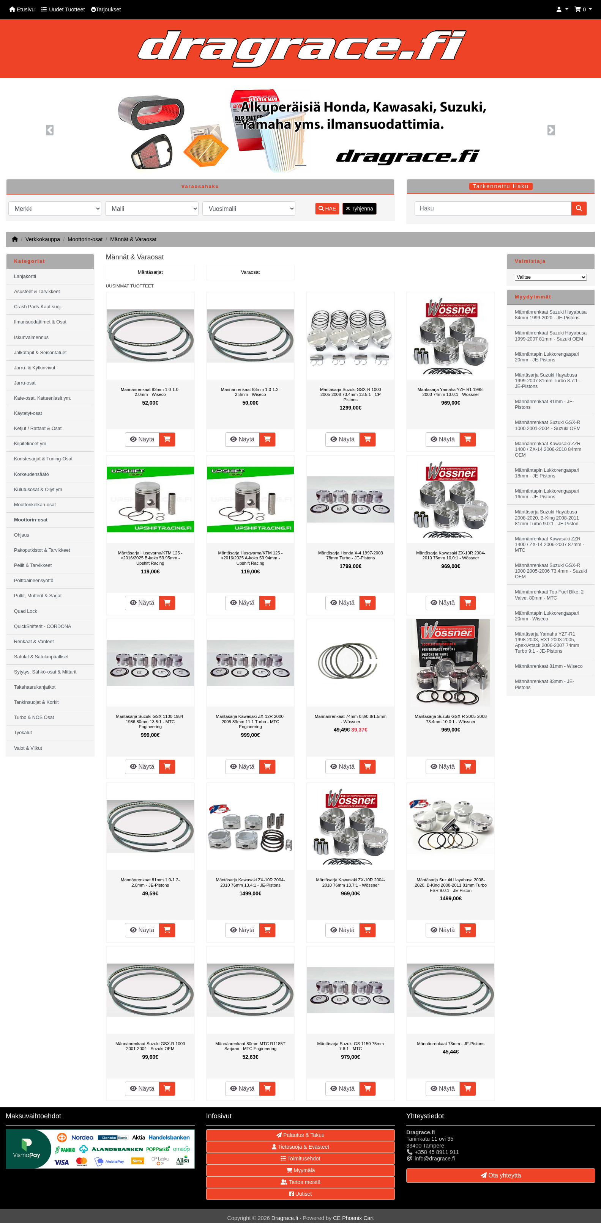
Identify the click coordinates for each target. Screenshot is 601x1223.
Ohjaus (21, 535)
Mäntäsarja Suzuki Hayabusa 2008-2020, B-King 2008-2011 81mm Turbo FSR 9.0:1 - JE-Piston (451, 885)
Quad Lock (25, 611)
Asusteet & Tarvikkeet (37, 291)
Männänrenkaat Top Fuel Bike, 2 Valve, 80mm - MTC (549, 594)
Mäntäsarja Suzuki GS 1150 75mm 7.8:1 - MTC (350, 1046)
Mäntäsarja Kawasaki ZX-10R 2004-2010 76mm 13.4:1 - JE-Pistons (250, 882)
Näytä (142, 439)
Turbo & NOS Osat (34, 717)
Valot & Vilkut (28, 748)
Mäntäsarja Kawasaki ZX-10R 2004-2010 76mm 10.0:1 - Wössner (450, 555)
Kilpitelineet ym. (30, 443)
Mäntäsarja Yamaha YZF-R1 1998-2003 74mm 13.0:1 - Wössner (451, 392)
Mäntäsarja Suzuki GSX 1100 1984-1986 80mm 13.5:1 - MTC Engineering (150, 721)
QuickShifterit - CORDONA (42, 626)
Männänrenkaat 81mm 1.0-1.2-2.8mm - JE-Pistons (150, 882)
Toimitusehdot (300, 1158)
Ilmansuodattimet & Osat (40, 322)
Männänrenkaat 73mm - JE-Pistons (450, 1043)
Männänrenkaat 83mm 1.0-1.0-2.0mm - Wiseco (150, 392)
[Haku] (493, 208)
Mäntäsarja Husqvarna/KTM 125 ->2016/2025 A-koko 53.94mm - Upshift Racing (250, 558)
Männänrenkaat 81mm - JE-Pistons (544, 404)
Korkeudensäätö (31, 474)
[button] (562, 9)
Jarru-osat (25, 383)
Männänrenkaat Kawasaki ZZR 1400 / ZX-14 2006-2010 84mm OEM (548, 449)
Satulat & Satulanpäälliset (41, 656)
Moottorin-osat (85, 239)
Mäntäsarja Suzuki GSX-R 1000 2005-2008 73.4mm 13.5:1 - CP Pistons (350, 394)
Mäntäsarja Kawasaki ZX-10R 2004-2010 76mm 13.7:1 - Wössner (350, 882)
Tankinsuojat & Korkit (36, 702)
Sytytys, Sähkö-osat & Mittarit (45, 672)
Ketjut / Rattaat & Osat (38, 428)
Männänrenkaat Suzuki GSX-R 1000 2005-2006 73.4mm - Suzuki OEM (551, 571)
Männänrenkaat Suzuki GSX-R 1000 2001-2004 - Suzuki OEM (150, 1046)
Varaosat (250, 272)
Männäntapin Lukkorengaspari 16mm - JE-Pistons (547, 493)
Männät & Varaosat (133, 239)
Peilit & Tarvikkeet (33, 565)
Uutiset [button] (300, 1194)
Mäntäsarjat (150, 272)
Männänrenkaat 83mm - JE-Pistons (544, 684)
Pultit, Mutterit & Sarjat (38, 595)
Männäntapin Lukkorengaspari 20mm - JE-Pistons (547, 357)
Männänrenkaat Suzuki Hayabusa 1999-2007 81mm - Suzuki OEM (551, 335)
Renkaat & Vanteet (34, 641)
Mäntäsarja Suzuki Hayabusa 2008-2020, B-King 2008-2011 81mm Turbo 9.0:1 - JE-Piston (547, 517)
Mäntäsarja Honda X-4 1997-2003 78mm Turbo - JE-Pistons (350, 555)
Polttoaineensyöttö (34, 580)
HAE (327, 209)
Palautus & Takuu (300, 1135)
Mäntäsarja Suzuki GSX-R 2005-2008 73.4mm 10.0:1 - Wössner (451, 719)
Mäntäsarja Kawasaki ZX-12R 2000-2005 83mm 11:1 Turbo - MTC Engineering (250, 721)
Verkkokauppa (42, 239)
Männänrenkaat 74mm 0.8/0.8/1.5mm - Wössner (350, 719)
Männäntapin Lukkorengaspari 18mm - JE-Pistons (547, 473)
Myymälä (300, 1170)
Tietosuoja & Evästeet (300, 1147)
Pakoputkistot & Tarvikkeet (42, 550)
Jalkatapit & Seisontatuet (40, 352)
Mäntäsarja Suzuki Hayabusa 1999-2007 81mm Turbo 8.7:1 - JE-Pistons (548, 380)
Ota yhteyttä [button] (501, 1175)
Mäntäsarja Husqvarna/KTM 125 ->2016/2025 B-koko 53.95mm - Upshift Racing (150, 558)
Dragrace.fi (284, 1218)
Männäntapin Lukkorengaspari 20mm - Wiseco (547, 616)
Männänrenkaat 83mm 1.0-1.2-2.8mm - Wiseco (250, 392)
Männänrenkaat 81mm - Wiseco (548, 666)
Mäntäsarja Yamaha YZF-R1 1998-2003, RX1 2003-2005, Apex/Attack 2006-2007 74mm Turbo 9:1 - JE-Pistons (547, 642)
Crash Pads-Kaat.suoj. (38, 306)
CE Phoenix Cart (353, 1218)
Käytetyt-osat (28, 413)
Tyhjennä (359, 209)
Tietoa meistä (300, 1182)
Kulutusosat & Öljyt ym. (38, 489)
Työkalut (23, 732)
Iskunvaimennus (31, 337)
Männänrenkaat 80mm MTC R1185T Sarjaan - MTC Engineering (250, 1046)
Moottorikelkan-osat (35, 504)
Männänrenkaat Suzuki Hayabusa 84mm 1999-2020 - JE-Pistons (551, 314)
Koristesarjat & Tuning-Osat (43, 459)
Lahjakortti (25, 276)
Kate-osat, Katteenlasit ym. (42, 398)
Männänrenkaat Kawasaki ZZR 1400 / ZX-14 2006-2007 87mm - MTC (549, 544)
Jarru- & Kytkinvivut (34, 368)
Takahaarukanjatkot (34, 687)
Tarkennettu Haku (501, 186)
